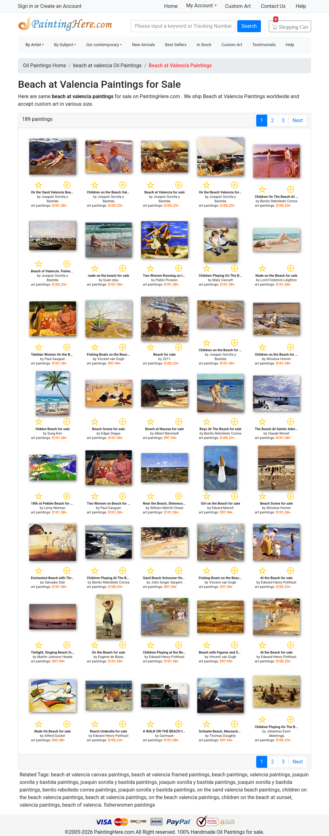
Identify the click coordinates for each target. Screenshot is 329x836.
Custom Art (238, 6)
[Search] (183, 26)
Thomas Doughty (223, 736)
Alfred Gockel (54, 736)
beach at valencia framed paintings (170, 775)
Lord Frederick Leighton (279, 280)
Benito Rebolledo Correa (278, 201)
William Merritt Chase (166, 508)
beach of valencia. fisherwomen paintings (108, 805)
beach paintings (229, 775)
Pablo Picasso (167, 280)
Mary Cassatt (222, 280)
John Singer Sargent (166, 582)
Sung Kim (54, 433)
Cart (290, 25)
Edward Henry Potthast (278, 582)
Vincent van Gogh (110, 359)
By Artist (33, 44)
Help (301, 6)
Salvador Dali (55, 582)
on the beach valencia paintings (184, 797)
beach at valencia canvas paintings (90, 775)
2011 (167, 359)
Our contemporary (102, 44)
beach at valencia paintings (115, 797)
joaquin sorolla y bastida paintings (118, 782)
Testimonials (263, 44)
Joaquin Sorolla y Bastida (55, 199)
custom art (46, 104)
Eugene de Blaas (111, 657)
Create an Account (60, 6)
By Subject (63, 44)
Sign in (25, 6)
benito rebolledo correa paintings (79, 790)
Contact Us (273, 6)
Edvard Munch (223, 508)
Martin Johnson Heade (54, 657)
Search (249, 26)
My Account (201, 5)
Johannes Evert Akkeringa (279, 733)
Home (171, 6)
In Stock (204, 44)
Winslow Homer (278, 359)
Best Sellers (176, 44)
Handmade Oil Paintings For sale (65, 25)
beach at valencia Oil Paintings (107, 65)
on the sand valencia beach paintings (238, 790)
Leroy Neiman (55, 508)
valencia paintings (270, 775)
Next (297, 120)
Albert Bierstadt (167, 433)
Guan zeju (110, 280)
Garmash (167, 736)
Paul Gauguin (54, 359)
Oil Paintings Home (44, 65)
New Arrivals (143, 44)
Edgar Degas (110, 433)
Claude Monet (278, 433)
